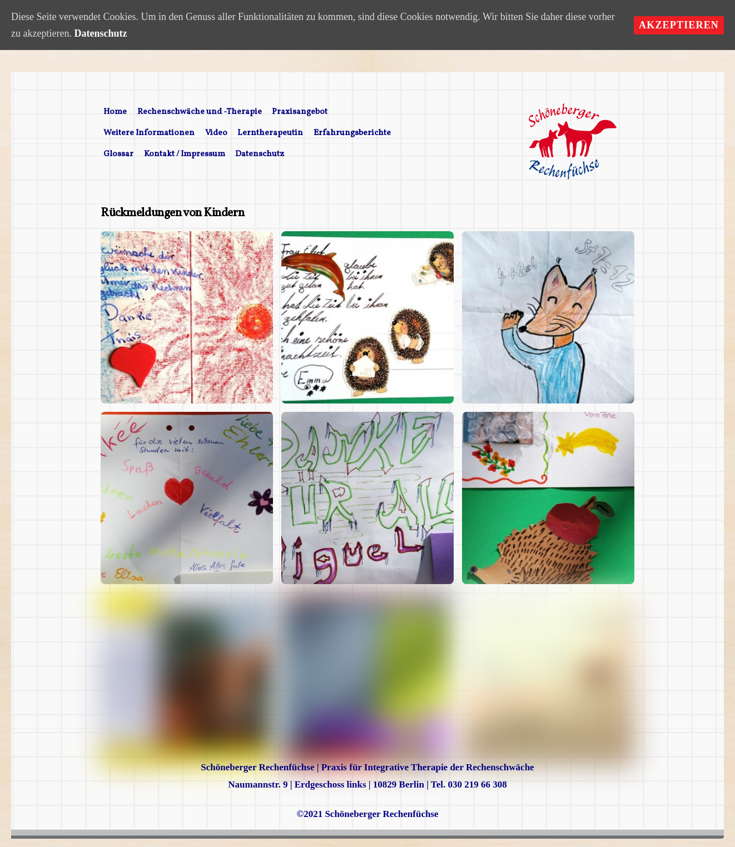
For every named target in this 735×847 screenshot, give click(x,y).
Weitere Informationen (149, 133)
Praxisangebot (299, 112)
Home (115, 112)
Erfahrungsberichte (352, 133)
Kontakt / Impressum (184, 154)
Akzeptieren (679, 25)
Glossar (118, 154)
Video (216, 133)
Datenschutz (259, 154)
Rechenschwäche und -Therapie (199, 112)
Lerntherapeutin (270, 133)
